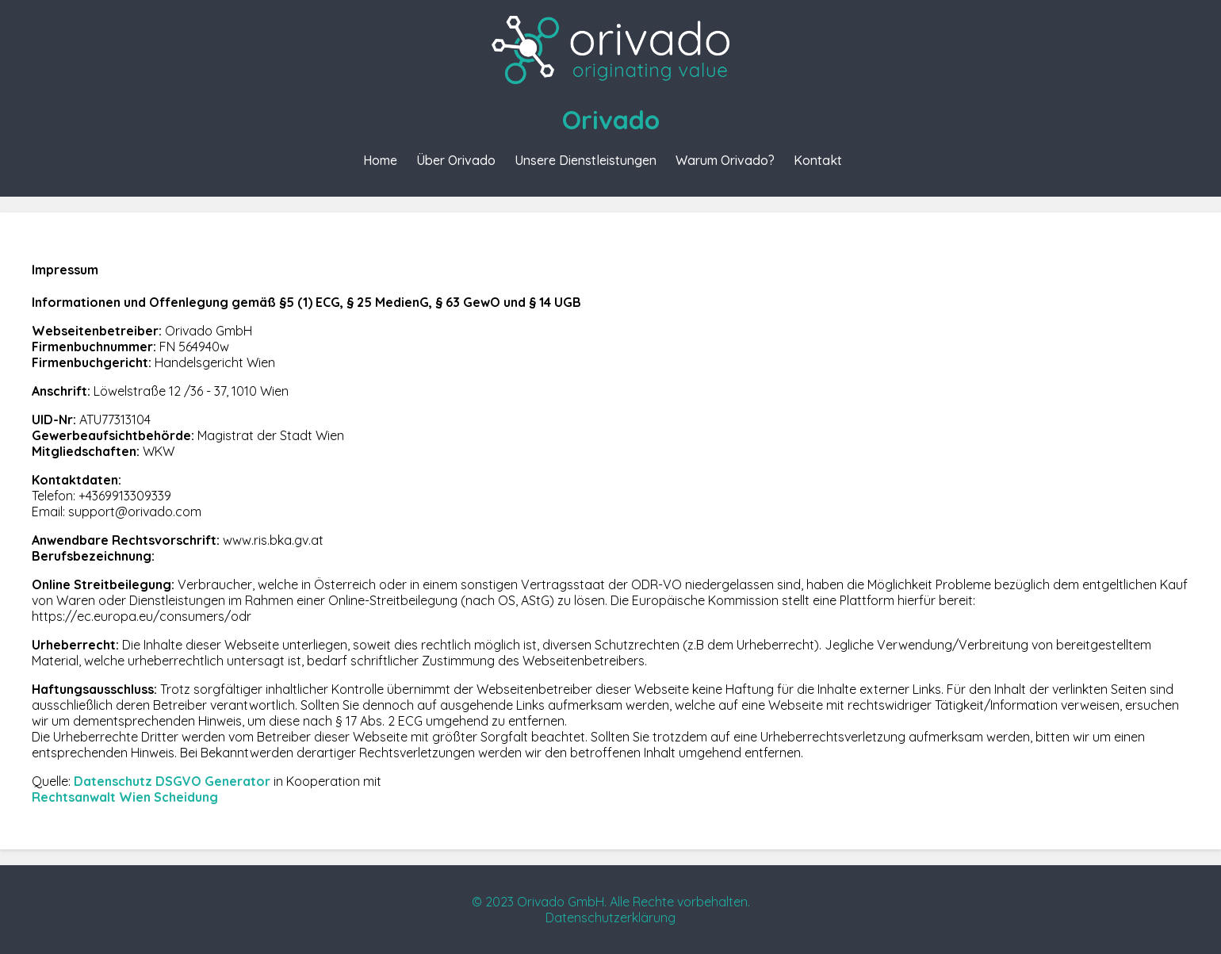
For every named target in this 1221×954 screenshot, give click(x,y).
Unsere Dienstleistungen (585, 160)
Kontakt (818, 160)
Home (380, 160)
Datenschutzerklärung (610, 917)
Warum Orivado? (725, 160)
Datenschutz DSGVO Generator (172, 781)
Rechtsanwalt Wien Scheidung (125, 797)
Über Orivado (456, 160)
